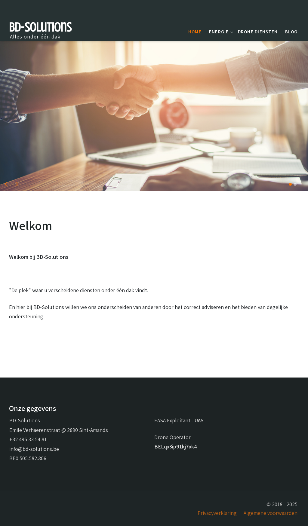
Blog (291, 32)
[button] (290, 184)
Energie (220, 32)
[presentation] (7, 183)
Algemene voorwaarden (270, 512)
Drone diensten (258, 32)
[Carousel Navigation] (154, 183)
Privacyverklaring (217, 512)
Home (195, 32)
